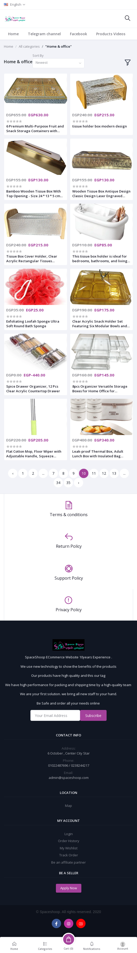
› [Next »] (78, 482)
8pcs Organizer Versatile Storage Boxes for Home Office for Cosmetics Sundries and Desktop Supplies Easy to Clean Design (99, 388)
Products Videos (110, 33)
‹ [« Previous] (12, 473)
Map (68, 805)
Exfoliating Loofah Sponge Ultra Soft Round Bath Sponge (32, 323)
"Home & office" (58, 46)
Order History (68, 840)
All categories (29, 46)
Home (13, 33)
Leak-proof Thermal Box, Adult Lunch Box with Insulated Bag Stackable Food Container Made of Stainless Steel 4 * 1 (100, 453)
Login (68, 833)
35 (68, 482)
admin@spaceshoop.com (69, 777)
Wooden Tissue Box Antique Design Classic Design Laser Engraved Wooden (101, 193)
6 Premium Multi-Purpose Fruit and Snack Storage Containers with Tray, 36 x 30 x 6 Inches (35, 128)
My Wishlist (68, 848)
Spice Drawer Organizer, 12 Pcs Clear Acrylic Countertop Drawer (33, 388)
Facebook (78, 33)
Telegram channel (44, 33)
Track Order (68, 855)
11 (94, 473)
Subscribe (93, 715)
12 (104, 473)
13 (114, 473)
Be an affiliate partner (68, 862)
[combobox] (58, 63)
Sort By (38, 55)
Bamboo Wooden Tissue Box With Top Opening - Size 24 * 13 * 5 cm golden (33, 193)
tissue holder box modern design (99, 126)
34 (58, 482)
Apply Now (68, 888)
